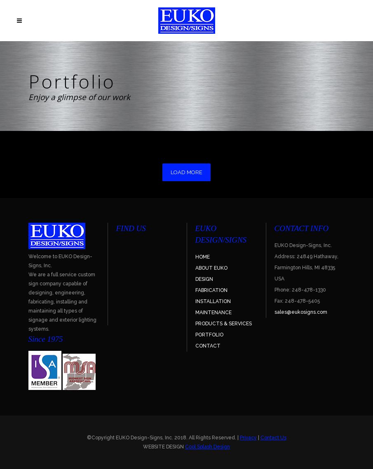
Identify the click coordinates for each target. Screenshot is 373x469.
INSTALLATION (213, 301)
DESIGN (204, 279)
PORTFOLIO (209, 335)
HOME (202, 257)
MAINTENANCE (213, 312)
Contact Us (273, 438)
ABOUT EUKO (211, 268)
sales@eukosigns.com (300, 312)
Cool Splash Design (207, 447)
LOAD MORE (186, 172)
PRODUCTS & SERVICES (223, 324)
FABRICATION (211, 290)
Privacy (248, 438)
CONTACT (208, 346)
